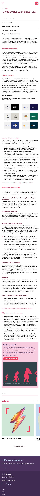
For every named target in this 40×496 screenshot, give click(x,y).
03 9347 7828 (6, 474)
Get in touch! (29, 463)
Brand (3, 487)
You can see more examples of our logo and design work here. (17, 182)
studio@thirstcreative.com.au (8, 480)
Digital (3, 491)
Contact (3, 494)
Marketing (4, 493)
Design (3, 489)
